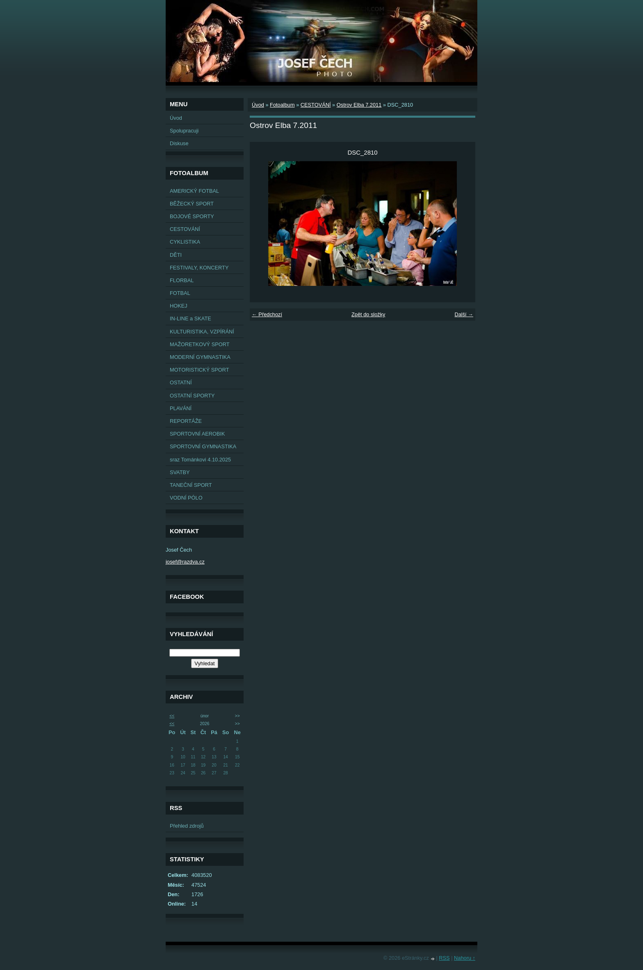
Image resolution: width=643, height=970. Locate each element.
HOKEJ (178, 306)
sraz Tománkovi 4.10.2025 (200, 459)
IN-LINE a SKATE (190, 318)
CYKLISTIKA (185, 242)
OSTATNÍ (181, 382)
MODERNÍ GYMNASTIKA (200, 357)
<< (171, 716)
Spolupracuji (184, 131)
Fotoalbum (282, 105)
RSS (444, 958)
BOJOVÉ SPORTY (192, 216)
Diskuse (179, 143)
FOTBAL (180, 293)
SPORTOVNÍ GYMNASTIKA (203, 446)
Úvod (176, 118)
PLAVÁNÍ (181, 408)
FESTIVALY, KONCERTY (199, 268)
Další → (463, 314)
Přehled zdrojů (187, 826)
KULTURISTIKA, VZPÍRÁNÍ (202, 332)
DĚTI (176, 255)
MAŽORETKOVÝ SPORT (200, 344)
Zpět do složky (368, 314)
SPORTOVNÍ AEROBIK (197, 434)
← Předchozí (267, 314)
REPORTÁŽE (186, 421)
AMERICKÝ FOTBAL (194, 191)
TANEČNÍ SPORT (191, 485)
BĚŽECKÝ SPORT (192, 204)
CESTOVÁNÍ (185, 229)
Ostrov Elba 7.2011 (359, 105)
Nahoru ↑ (464, 958)
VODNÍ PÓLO (186, 498)
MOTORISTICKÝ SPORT (199, 370)
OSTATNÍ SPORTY (192, 396)
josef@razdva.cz (185, 562)
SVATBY (180, 472)
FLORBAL (182, 280)
